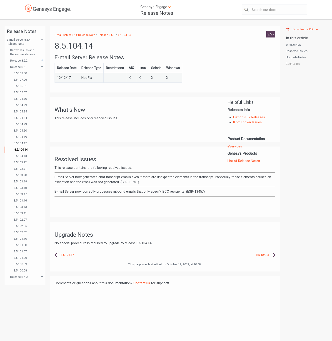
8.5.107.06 (20, 79)
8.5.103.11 (20, 213)
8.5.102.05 (20, 226)
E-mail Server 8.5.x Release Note (18, 41)
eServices (234, 146)
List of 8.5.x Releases (249, 117)
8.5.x (270, 34)
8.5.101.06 (20, 257)
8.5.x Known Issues (247, 122)
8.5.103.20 (20, 175)
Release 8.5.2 (18, 60)
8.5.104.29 (20, 105)
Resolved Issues (296, 51)
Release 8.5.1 (18, 67)
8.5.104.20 (20, 130)
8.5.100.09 (20, 264)
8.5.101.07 (20, 251)
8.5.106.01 (20, 86)
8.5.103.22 (20, 162)
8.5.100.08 (20, 270)
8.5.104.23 (20, 124)
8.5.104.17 (20, 143)
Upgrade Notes (296, 57)
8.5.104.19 (20, 137)
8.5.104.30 (20, 98)
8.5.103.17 (20, 194)
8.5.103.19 (20, 181)
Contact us (141, 283)
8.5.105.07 (20, 92)
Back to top (293, 63)
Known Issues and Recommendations (22, 52)
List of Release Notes (243, 161)
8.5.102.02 (20, 232)
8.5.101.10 (20, 238)
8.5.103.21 (20, 168)
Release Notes (156, 13)
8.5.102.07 (20, 219)
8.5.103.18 (20, 187)
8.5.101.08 (20, 245)
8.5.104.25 (20, 111)
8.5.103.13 (20, 207)
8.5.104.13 (20, 156)
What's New (293, 44)
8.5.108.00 (20, 73)
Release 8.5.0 (18, 277)
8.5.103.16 (20, 200)
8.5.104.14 (20, 149)
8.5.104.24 (20, 117)
